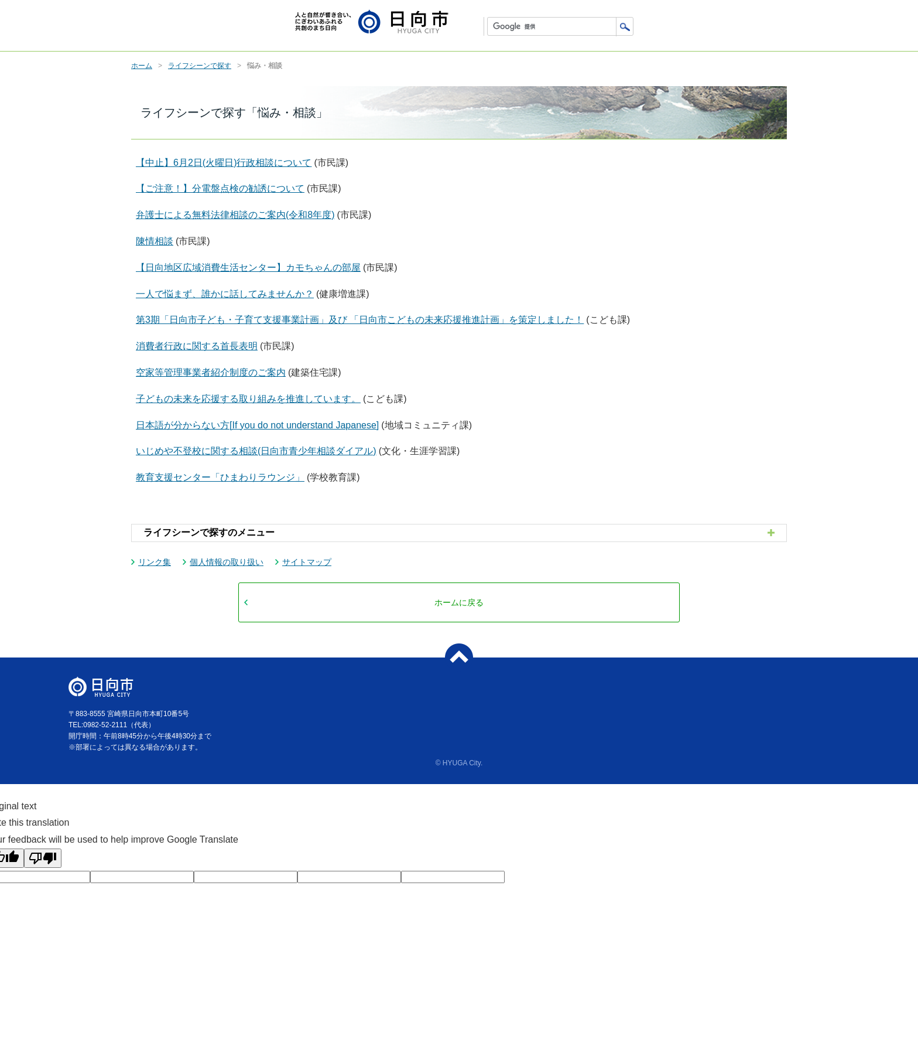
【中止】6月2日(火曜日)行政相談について (223, 163)
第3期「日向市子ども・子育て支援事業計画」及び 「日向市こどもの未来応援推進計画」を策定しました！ (360, 320)
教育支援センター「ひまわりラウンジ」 (220, 477)
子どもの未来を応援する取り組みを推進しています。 (248, 399)
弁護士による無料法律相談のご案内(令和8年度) (235, 215)
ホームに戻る (459, 602)
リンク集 (154, 562)
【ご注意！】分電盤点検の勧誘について (220, 188)
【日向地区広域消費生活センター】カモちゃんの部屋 (248, 267)
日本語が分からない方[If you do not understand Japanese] (257, 425)
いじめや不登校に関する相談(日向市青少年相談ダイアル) (256, 451)
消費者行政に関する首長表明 (197, 346)
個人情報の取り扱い (226, 562)
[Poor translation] (42, 858)
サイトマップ (306, 562)
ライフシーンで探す (199, 66)
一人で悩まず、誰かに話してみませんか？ (225, 294)
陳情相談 (154, 241)
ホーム (141, 66)
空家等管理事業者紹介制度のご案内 (211, 372)
